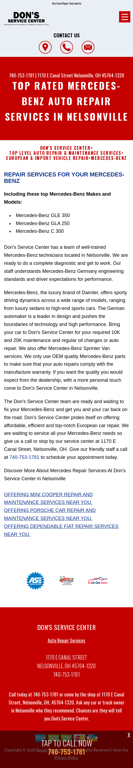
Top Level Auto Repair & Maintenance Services (65, 155)
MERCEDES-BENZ (109, 160)
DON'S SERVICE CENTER (65, 150)
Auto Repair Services (66, 643)
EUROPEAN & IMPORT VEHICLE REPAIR (47, 160)
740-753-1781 (21, 75)
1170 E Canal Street (55, 75)
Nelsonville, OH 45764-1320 (99, 75)
